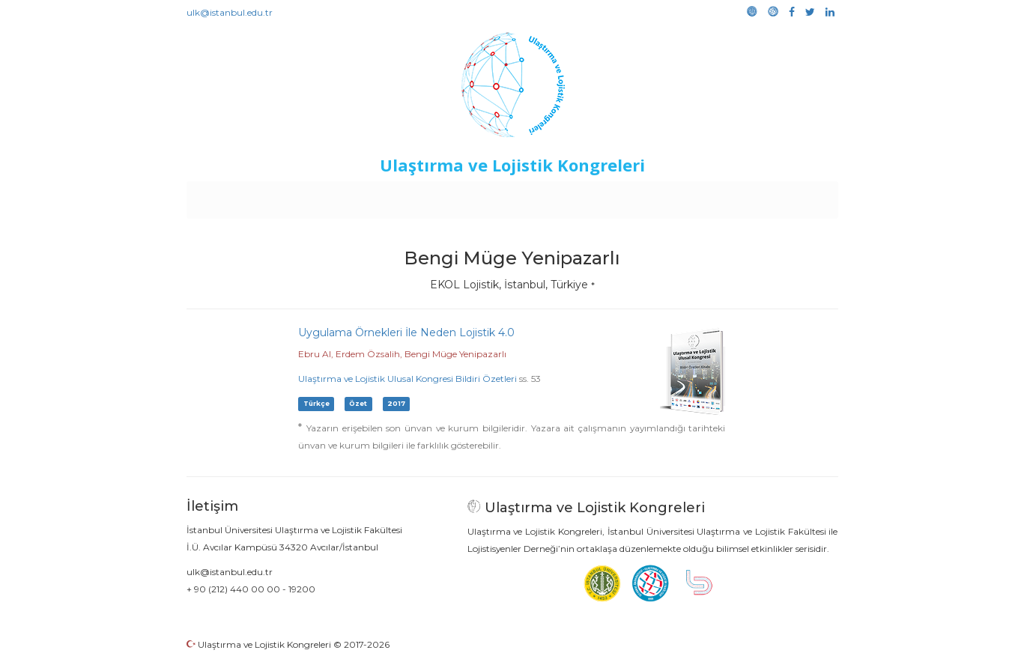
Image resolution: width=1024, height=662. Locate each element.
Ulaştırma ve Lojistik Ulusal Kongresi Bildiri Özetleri (407, 378)
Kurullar (302, 196)
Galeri (737, 196)
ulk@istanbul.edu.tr (230, 12)
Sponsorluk (614, 196)
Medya (781, 196)
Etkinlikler (489, 196)
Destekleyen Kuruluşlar (393, 196)
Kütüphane (683, 196)
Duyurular (549, 196)
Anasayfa (249, 196)
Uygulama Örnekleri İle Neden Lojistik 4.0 (406, 332)
